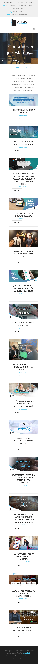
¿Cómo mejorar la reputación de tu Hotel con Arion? (24, 403)
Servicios (18, 656)
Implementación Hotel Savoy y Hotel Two (24, 254)
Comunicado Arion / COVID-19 (24, 111)
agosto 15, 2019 (22, 328)
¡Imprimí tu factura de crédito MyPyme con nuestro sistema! (23, 479)
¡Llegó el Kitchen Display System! (23, 214)
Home (4, 60)
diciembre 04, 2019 (23, 259)
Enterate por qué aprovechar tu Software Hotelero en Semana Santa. (24, 518)
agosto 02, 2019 (23, 372)
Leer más (17, 118)
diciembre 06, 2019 (22, 218)
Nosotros (9, 656)
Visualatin (27, 653)
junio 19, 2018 (23, 598)
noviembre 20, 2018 (23, 561)
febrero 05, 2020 (23, 186)
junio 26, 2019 (23, 409)
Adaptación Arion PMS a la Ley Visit (23, 143)
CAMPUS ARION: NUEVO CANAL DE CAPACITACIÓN (23, 593)
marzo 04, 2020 (23, 147)
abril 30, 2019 (23, 485)
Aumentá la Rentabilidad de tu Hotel (23, 440)
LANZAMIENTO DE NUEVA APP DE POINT (23, 629)
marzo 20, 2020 (23, 115)
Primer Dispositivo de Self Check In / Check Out (23, 367)
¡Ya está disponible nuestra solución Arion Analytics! (23, 288)
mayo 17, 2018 (23, 633)
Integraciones (29, 656)
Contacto (23, 659)
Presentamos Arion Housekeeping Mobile (23, 556)
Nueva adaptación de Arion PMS (23, 324)
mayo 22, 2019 (23, 446)
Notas (15, 659)
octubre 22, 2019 (23, 293)
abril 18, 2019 (23, 525)
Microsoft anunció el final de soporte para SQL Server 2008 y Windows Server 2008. (23, 179)
